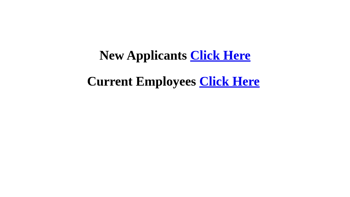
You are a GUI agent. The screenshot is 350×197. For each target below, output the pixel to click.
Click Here (220, 55)
